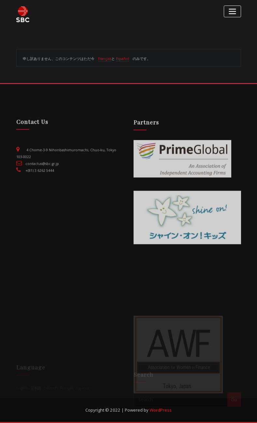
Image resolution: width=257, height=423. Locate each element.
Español (122, 60)
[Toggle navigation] (232, 11)
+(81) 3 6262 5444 (39, 177)
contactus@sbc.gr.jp (42, 170)
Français (104, 60)
